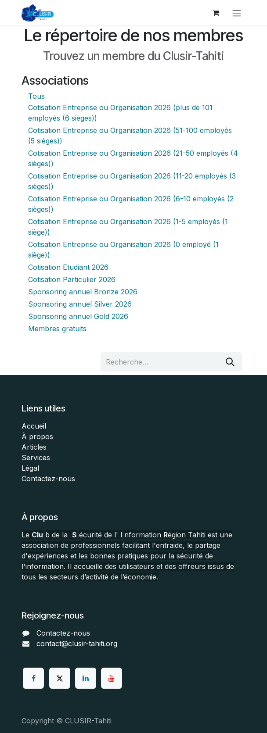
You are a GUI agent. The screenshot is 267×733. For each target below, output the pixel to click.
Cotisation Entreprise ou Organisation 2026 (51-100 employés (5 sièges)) (130, 135)
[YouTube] (111, 678)
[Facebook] (33, 678)
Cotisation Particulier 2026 (71, 279)
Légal (30, 468)
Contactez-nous (48, 478)
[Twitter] (59, 678)
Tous (36, 96)
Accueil (34, 426)
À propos (37, 436)
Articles (34, 447)
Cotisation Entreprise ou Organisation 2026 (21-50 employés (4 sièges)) (133, 158)
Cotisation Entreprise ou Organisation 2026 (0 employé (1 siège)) (123, 249)
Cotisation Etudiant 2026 (68, 267)
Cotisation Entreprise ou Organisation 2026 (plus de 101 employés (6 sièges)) (120, 112)
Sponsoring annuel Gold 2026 (78, 316)
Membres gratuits (57, 328)
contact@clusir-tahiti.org (76, 643)
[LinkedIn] (85, 678)
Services (36, 457)
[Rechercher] (230, 362)
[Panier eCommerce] (215, 12)
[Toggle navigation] (236, 13)
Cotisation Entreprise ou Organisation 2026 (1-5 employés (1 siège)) (128, 226)
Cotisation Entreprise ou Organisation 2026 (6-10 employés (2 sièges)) (131, 204)
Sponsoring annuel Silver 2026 (80, 304)
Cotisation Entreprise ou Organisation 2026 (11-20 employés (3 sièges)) (132, 181)
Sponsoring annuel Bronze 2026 (82, 291)
